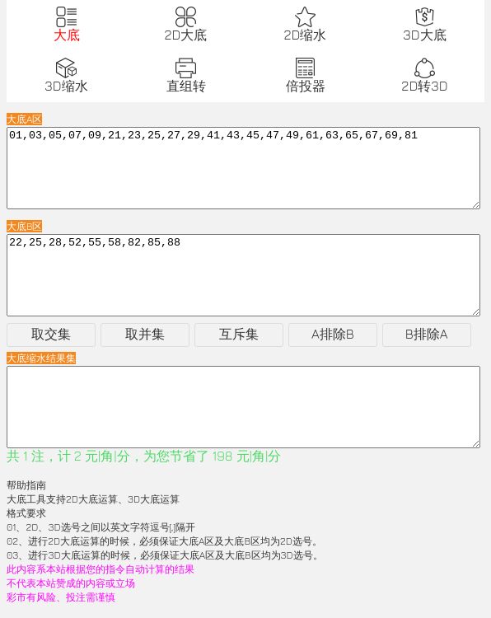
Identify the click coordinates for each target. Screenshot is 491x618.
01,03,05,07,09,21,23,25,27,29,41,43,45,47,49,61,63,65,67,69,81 (243, 168)
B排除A (426, 333)
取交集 (51, 333)
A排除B (332, 333)
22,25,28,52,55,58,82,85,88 (243, 275)
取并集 (145, 333)
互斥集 (239, 333)
